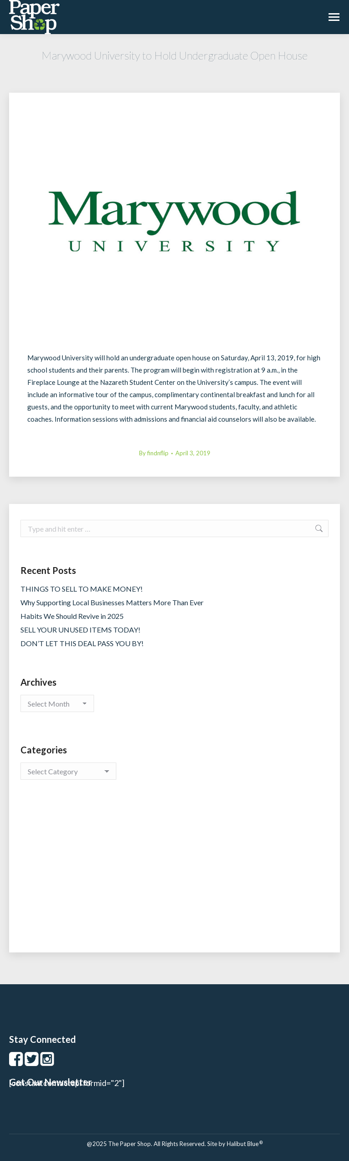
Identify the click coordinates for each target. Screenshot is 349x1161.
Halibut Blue (245, 1143)
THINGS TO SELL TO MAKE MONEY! (81, 588)
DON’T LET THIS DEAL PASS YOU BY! (82, 643)
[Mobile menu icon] (334, 17)
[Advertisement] (174, 875)
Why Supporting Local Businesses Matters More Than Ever (112, 602)
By (154, 453)
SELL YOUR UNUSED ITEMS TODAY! (80, 629)
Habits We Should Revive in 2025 (72, 616)
